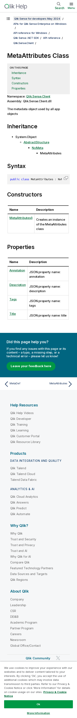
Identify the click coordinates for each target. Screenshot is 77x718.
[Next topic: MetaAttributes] (56, 384)
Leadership (18, 605)
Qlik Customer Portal (24, 436)
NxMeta (37, 148)
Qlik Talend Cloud (22, 474)
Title (12, 314)
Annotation (17, 270)
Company (17, 599)
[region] (38, 689)
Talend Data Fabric (23, 479)
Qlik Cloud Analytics (24, 496)
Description (17, 285)
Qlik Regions (19, 579)
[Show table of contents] (8, 19)
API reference (51, 37)
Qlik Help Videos (22, 413)
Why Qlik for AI (20, 556)
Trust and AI (18, 550)
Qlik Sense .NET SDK (26, 37)
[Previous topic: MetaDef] (20, 384)
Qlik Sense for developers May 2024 (37, 18)
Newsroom (18, 640)
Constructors (20, 83)
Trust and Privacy (22, 545)
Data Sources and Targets (28, 574)
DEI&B (14, 616)
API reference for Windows (30, 33)
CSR (13, 611)
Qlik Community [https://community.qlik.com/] (38, 658)
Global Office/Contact (25, 645)
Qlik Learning (19, 430)
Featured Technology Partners (31, 568)
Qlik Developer (20, 418)
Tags (13, 299)
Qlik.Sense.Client (23, 43)
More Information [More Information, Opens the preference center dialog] (38, 713)
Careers (16, 634)
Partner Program (21, 628)
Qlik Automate (20, 514)
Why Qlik (16, 533)
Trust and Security (23, 539)
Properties (18, 88)
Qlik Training (19, 424)
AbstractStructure (36, 142)
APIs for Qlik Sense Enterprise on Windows (40, 23)
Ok (38, 704)
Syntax (16, 78)
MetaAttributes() (21, 218)
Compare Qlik (20, 562)
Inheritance (19, 73)
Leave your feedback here (31, 366)
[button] (66, 178)
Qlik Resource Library (25, 442)
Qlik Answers (19, 502)
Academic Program (23, 622)
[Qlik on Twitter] (58, 658)
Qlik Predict (18, 508)
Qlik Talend (18, 468)
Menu (71, 8)
